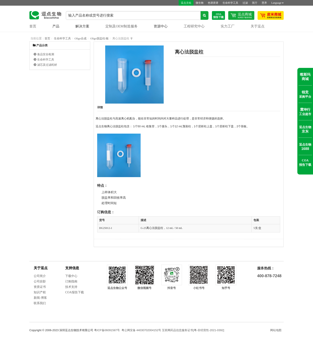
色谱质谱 (213, 2)
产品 (55, 26)
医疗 (254, 2)
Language (277, 2)
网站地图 (275, 330)
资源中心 (161, 26)
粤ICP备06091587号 (107, 330)
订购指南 (71, 281)
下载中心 (71, 276)
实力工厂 (228, 26)
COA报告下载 (74, 292)
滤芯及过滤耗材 (47, 64)
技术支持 (71, 287)
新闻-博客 (40, 297)
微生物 (199, 2)
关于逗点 (258, 26)
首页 (32, 26)
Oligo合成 (81, 38)
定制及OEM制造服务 (121, 26)
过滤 (245, 2)
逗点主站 (186, 2)
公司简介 (40, 276)
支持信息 (72, 268)
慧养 (264, 2)
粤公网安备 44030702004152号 (141, 330)
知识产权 (40, 292)
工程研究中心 (194, 26)
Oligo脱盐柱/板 (99, 38)
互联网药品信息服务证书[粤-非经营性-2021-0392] (193, 330)
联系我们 (40, 303)
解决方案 (82, 26)
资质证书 (40, 287)
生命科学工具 (230, 2)
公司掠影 (40, 281)
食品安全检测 (45, 54)
